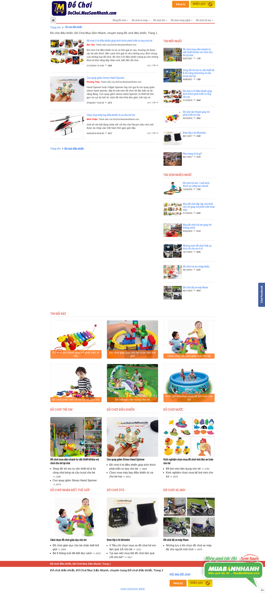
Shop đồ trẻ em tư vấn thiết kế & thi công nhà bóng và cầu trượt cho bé (198, 73)
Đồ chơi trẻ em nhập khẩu (196, 266)
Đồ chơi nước (173, 409)
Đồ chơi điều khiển (120, 409)
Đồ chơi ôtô (115, 490)
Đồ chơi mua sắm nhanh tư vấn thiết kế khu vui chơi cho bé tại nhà (198, 52)
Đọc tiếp (152, 65)
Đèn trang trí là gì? (192, 153)
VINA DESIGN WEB (132, 589)
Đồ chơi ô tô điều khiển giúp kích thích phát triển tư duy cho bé (119, 40)
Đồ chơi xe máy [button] (141, 20)
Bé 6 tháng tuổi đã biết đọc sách (73, 553)
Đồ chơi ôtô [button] (160, 20)
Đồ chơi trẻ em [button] (204, 20)
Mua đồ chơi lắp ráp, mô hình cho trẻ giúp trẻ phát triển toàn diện (199, 206)
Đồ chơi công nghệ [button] (182, 20)
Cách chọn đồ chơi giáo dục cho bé (189, 356)
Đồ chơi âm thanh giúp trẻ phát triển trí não (196, 113)
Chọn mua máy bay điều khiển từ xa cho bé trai (111, 115)
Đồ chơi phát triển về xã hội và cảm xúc (76, 399)
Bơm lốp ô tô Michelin (194, 132)
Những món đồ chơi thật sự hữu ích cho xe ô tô (197, 247)
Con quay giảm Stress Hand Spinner (105, 77)
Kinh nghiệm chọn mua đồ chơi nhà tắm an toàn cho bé (188, 461)
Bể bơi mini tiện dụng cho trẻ (132, 399)
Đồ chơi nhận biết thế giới (70, 490)
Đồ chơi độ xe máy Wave (195, 287)
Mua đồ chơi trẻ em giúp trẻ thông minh (197, 226)
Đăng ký (180, 4)
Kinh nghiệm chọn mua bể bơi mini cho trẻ (189, 398)
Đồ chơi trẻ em (61, 409)
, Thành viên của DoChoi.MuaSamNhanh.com (111, 45)
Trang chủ (55, 27)
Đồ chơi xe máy (174, 490)
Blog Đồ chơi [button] (120, 20)
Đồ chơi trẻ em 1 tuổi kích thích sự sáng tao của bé (196, 184)
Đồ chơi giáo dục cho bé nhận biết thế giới (132, 354)
